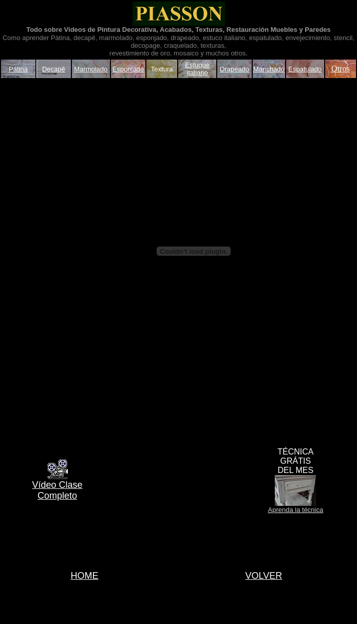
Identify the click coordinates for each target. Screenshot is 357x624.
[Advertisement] (43, 251)
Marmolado (90, 69)
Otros (340, 68)
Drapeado (234, 69)
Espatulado (305, 69)
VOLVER (264, 576)
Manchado (269, 69)
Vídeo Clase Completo (57, 490)
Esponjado (128, 69)
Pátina (18, 69)
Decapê (53, 69)
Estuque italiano (197, 69)
